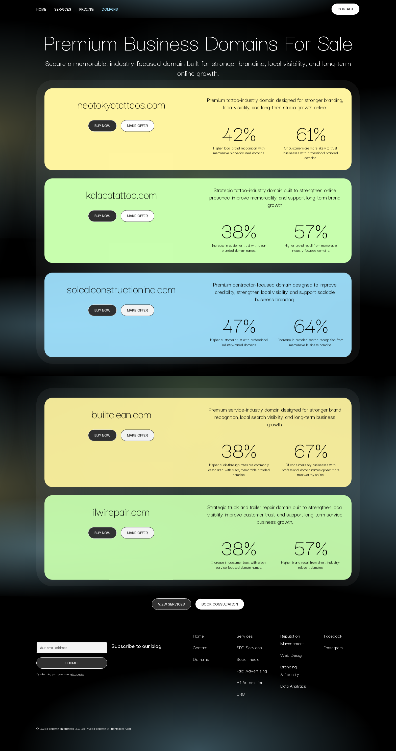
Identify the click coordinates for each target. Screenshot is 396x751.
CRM (241, 693)
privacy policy (77, 674)
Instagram (333, 647)
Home (41, 9)
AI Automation (250, 682)
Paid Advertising (252, 670)
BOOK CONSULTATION (220, 604)
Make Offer (137, 126)
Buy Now (102, 126)
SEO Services (249, 647)
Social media (248, 659)
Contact (345, 9)
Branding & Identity (289, 670)
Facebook (333, 635)
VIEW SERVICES (171, 604)
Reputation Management (292, 639)
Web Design (292, 654)
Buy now (102, 216)
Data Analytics (293, 685)
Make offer (137, 438)
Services (62, 9)
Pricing (86, 9)
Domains (110, 9)
